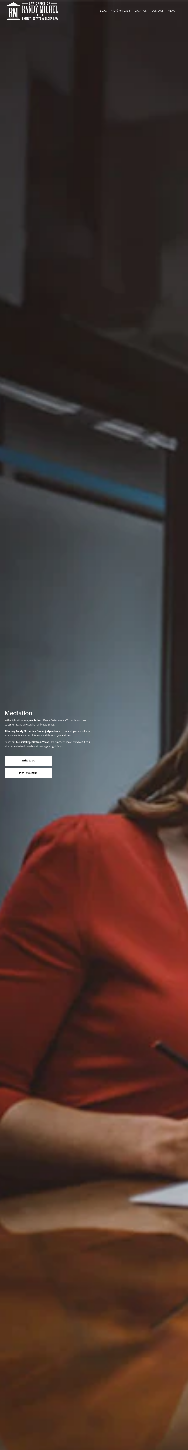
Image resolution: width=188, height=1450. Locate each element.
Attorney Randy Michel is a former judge (28, 731)
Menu (174, 11)
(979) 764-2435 (120, 11)
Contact (157, 11)
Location (141, 11)
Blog (103, 11)
